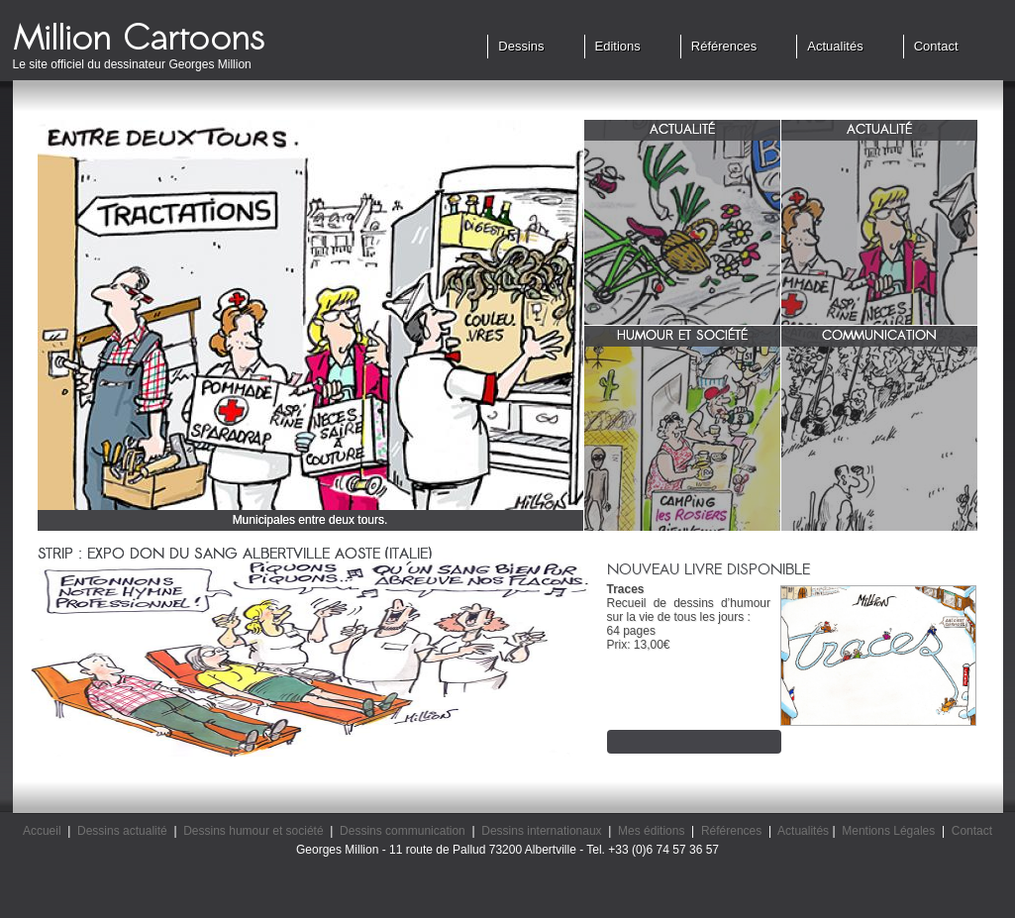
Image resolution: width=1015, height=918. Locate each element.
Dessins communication (402, 831)
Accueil (42, 831)
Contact (936, 46)
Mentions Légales (888, 831)
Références (724, 46)
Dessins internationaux (541, 831)
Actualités (835, 46)
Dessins (521, 46)
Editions (618, 46)
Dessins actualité (122, 831)
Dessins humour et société (253, 831)
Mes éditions (651, 831)
